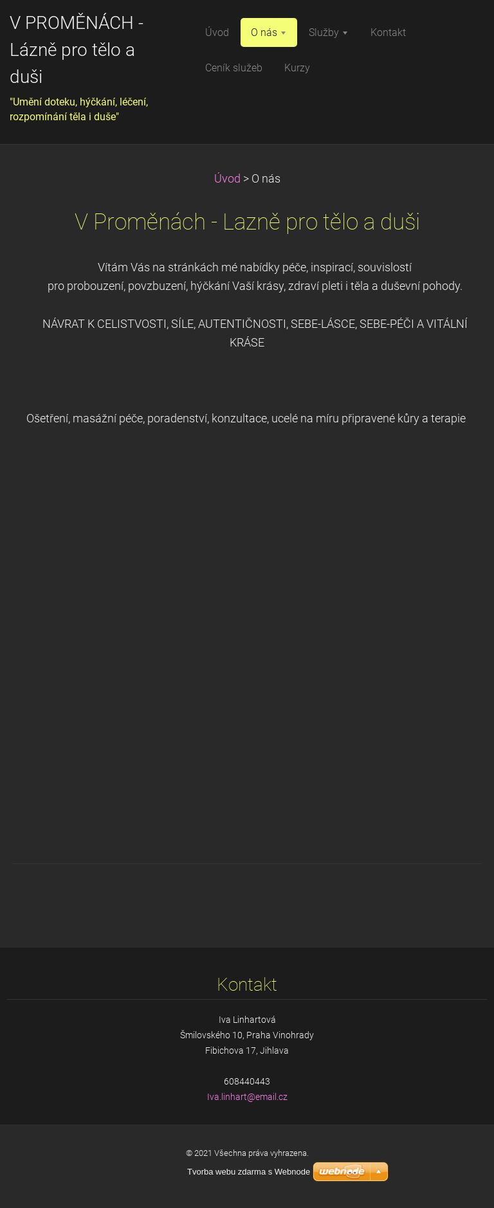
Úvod (227, 178)
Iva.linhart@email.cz (247, 1097)
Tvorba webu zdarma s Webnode (248, 1171)
